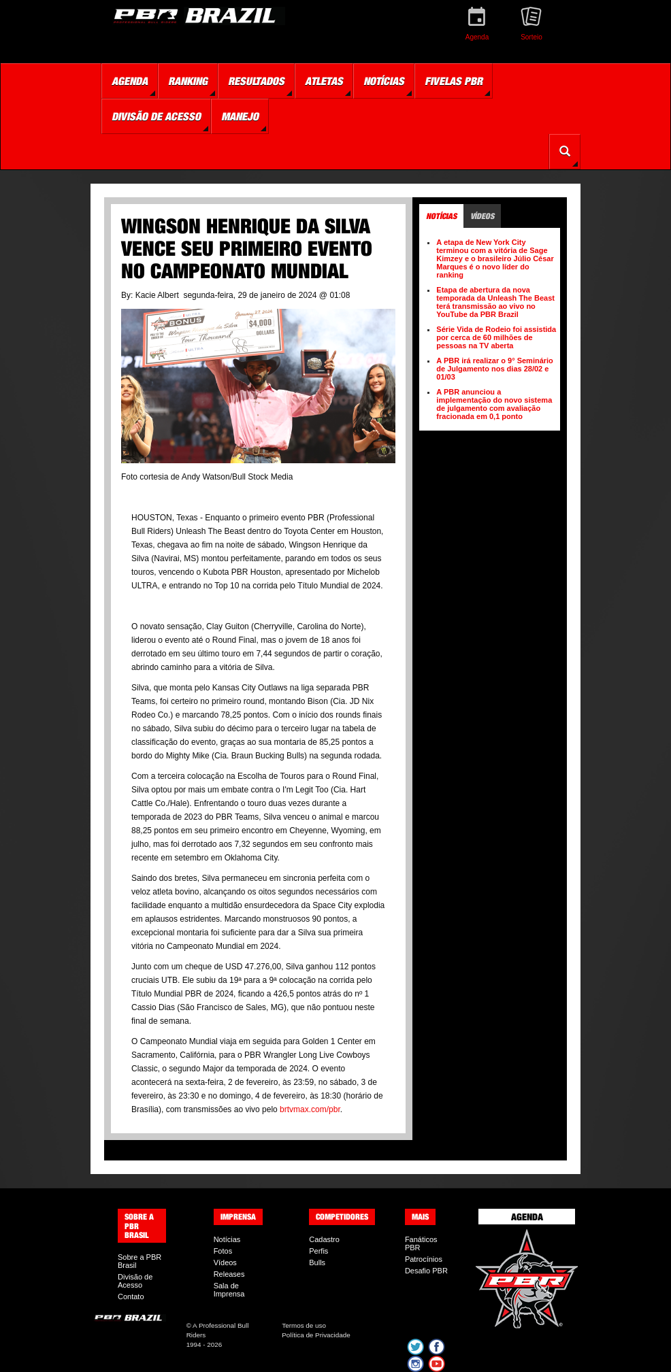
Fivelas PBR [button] (453, 81)
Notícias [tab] (441, 216)
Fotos (223, 1251)
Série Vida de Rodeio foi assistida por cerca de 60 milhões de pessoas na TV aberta (496, 337)
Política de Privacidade (316, 1335)
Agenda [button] (130, 81)
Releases (229, 1274)
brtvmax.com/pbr (310, 1109)
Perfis (318, 1251)
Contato (131, 1296)
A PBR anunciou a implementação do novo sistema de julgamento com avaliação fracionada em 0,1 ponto (494, 404)
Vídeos (225, 1262)
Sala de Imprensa (229, 1290)
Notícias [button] (383, 81)
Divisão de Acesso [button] (156, 116)
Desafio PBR (426, 1271)
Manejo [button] (240, 116)
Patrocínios (423, 1259)
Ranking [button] (188, 81)
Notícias (227, 1239)
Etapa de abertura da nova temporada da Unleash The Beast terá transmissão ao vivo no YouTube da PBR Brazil (495, 302)
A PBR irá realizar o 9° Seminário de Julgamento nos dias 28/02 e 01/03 (494, 368)
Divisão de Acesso (135, 1281)
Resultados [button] (256, 81)
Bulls (317, 1262)
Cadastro (324, 1239)
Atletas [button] (324, 81)
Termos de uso (304, 1325)
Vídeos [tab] (482, 216)
